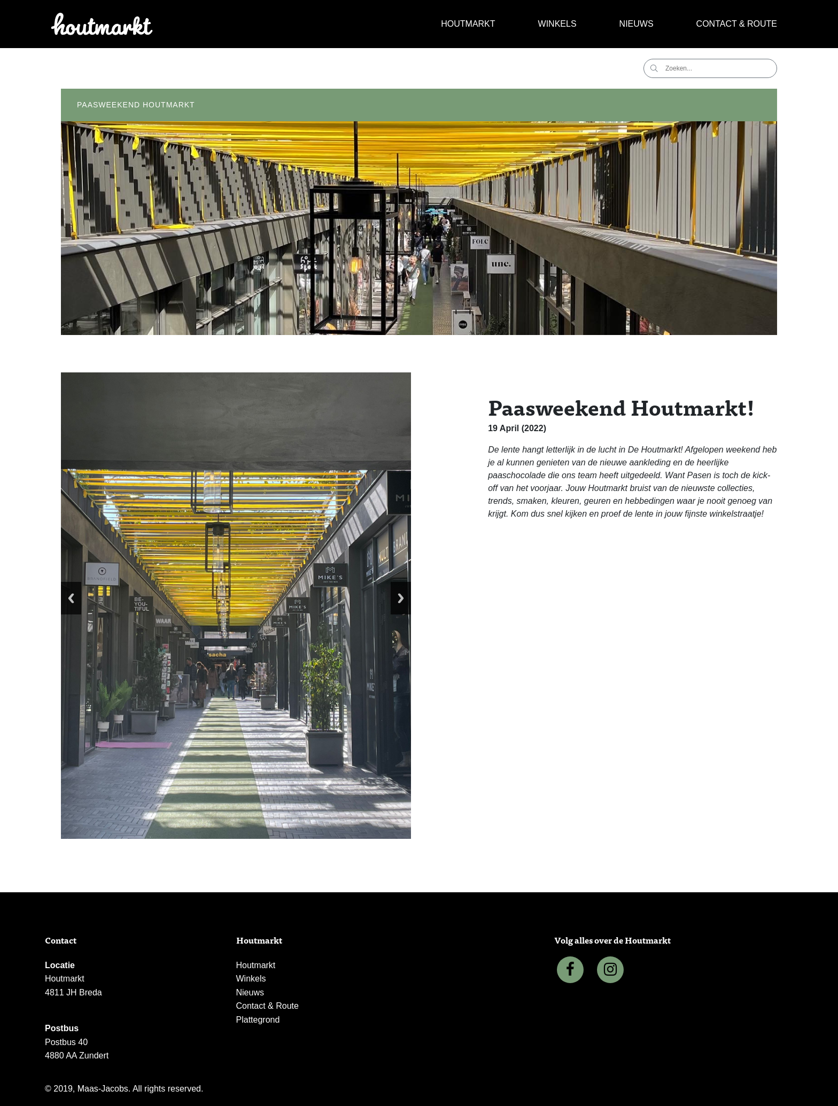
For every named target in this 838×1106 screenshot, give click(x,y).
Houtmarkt (468, 23)
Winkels (557, 23)
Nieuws (636, 23)
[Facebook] (570, 969)
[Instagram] (610, 969)
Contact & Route (736, 23)
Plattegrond (258, 1019)
